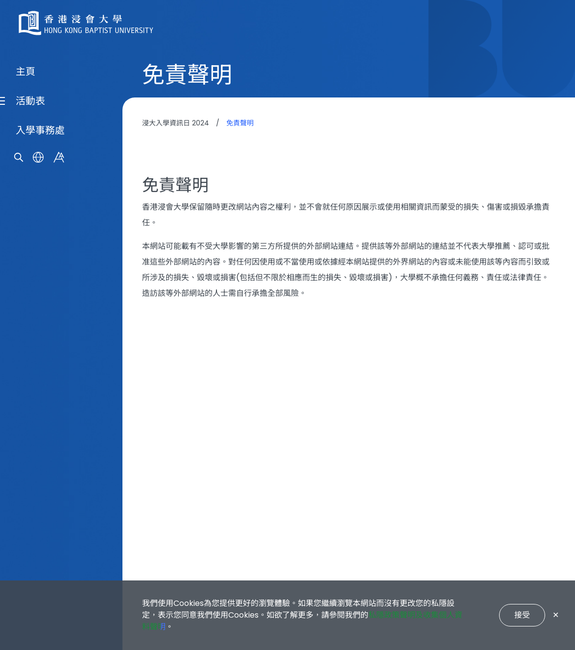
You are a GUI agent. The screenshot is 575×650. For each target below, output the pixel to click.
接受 (522, 615)
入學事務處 (40, 366)
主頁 (25, 307)
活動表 (30, 337)
